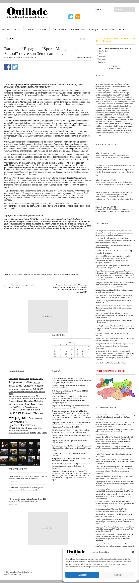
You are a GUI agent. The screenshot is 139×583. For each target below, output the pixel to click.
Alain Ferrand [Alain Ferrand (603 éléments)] (13, 379)
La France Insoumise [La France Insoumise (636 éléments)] (30, 407)
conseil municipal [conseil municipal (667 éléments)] (15, 396)
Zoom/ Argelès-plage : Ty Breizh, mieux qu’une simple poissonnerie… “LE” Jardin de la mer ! (114, 477)
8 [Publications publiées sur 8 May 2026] (77, 349)
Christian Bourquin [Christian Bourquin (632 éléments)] (25, 389)
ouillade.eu (13, 572)
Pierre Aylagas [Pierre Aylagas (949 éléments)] (35, 418)
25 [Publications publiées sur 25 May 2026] (55, 356)
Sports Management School (70, 274)
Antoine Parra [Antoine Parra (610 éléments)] (24, 379)
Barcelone (12, 274)
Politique (93, 30)
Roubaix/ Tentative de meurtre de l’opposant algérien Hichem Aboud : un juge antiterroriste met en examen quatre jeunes (114, 308)
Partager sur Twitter (15, 67)
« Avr (71, 358)
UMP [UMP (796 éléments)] (39, 433)
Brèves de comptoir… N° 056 (106, 207)
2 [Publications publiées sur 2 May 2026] (82, 347)
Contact (99, 9)
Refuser (118, 575)
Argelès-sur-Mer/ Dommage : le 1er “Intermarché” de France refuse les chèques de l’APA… (114, 267)
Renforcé (102, 57)
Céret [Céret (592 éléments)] (33, 396)
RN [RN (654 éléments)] (33, 425)
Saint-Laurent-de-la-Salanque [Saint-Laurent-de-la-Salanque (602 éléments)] (19, 433)
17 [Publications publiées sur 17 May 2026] (88, 351)
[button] (133, 552)
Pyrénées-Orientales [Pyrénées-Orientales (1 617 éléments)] (20, 425)
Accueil (6, 30)
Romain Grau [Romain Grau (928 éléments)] (14, 428)
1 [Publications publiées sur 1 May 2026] (77, 347)
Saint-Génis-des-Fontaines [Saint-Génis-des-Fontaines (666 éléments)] (18, 430)
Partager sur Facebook (7, 67)
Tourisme (123, 30)
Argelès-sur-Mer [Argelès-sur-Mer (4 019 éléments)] (20, 382)
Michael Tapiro (52, 274)
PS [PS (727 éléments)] (26, 422)
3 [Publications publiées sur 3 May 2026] (88, 347)
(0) (100, 136)
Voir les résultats (115, 68)
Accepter (82, 575)
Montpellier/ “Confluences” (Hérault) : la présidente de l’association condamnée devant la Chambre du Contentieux (114, 346)
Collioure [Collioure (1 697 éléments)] (38, 389)
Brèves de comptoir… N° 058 (106, 180)
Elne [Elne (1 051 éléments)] (38, 396)
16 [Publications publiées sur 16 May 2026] (83, 351)
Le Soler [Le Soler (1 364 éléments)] (35, 409)
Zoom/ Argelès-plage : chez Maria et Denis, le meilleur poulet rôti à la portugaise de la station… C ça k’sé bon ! (115, 490)
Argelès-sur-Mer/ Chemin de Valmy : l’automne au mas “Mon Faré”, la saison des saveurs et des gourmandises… (115, 432)
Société (9, 38)
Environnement (59, 30)
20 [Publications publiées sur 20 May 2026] (66, 354)
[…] (97, 136)
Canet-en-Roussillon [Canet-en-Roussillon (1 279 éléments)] (34, 386)
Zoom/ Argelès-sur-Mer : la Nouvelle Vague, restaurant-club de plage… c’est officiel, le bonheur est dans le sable (115, 522)
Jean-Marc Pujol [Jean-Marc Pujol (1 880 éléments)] (34, 404)
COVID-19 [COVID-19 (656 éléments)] (26, 396)
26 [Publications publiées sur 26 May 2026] (60, 356)
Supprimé (102, 60)
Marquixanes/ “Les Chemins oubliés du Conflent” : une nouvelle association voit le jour (115, 340)
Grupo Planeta (28, 274)
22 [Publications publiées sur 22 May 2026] (77, 354)
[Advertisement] (49, 244)
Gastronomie (78, 30)
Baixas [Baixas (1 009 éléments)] (37, 383)
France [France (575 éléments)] (32, 398)
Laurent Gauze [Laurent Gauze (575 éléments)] (14, 410)
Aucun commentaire (84, 57)
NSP (100, 54)
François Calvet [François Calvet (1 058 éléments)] (16, 401)
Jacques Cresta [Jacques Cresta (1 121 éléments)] (16, 404)
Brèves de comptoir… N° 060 (106, 153)
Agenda (18, 30)
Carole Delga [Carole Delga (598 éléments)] (13, 389)
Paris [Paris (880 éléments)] (40, 413)
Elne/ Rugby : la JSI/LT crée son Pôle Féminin (111, 363)
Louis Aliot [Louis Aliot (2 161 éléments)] (15, 412)
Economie (43, 30)
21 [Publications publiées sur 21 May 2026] (71, 354)
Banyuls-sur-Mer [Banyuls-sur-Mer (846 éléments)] (15, 386)
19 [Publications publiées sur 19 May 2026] (60, 354)
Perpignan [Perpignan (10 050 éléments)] (18, 417)
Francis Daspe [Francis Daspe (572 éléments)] (41, 398)
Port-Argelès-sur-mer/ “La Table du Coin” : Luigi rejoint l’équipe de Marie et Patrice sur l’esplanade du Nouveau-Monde (115, 328)
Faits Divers (108, 30)
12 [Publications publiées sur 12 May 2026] (60, 351)
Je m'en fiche (103, 51)
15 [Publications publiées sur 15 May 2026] (77, 351)
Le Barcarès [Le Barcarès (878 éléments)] (25, 410)
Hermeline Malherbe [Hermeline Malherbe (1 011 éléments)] (33, 401)
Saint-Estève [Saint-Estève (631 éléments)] (37, 428)
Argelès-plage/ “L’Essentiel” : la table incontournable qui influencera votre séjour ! (114, 515)
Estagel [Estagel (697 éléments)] (26, 398)
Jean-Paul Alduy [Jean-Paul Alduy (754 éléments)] (15, 407)
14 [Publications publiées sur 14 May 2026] (71, 351)
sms (59, 274)
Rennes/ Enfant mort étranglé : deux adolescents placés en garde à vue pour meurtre (114, 291)
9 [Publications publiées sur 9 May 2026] (82, 349)
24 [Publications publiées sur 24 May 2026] (88, 354)
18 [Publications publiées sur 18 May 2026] (55, 354)
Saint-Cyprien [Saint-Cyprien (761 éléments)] (26, 428)
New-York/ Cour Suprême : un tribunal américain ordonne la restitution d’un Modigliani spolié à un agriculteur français (113, 86)
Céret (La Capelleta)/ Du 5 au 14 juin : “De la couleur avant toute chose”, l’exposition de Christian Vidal (114, 296)
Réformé (102, 62)
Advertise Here (47, 316)
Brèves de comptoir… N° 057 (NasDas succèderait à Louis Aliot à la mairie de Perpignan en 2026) (114, 193)
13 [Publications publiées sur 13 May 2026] (66, 351)
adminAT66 (11, 57)
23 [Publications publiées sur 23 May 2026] (83, 354)
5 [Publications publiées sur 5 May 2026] (60, 349)
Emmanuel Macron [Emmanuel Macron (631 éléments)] (15, 398)
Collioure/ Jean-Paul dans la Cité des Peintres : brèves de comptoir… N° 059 (115, 167)
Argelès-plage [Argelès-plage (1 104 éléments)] (36, 378)
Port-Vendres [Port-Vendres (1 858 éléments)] (16, 421)
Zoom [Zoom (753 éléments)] (44, 433)
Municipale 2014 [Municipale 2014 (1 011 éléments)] (29, 413)
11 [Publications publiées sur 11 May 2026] (55, 351)
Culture (30, 30)
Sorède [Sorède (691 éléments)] (33, 433)
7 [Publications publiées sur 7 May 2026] (71, 349)
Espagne (19, 274)
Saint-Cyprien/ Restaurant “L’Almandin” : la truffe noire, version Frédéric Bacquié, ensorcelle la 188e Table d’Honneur (115, 417)
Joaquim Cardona (40, 274)
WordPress (17, 574)
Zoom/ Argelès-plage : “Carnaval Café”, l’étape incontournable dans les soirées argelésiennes (112, 510)
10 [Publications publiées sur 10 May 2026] (88, 349)
